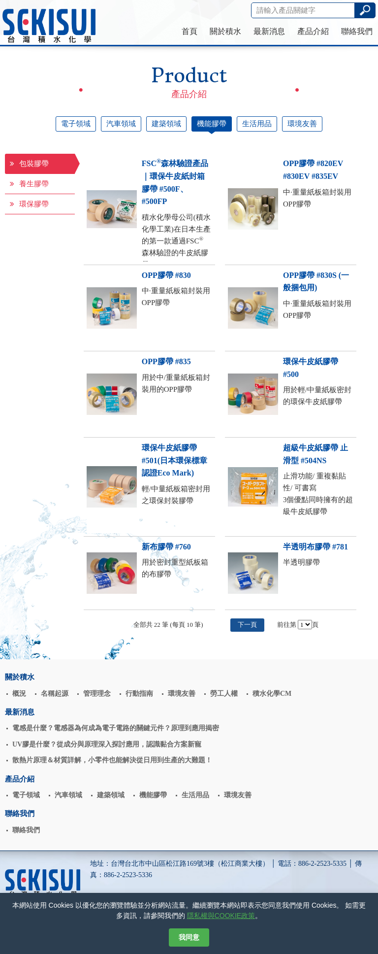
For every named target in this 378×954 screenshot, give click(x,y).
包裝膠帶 (29, 164)
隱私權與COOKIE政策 (221, 916)
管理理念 (97, 693)
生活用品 (257, 124)
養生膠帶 (29, 184)
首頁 (189, 31)
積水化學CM (271, 693)
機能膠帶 (211, 124)
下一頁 (247, 624)
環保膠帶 (29, 204)
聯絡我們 (357, 31)
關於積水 (225, 31)
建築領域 (166, 124)
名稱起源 (54, 693)
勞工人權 (224, 693)
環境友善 (302, 124)
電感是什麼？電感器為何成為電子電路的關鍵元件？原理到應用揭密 (115, 728)
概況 (19, 693)
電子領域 (76, 124)
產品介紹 (313, 31)
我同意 (189, 937)
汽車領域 (121, 124)
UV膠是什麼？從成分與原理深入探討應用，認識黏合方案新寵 (106, 744)
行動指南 (139, 693)
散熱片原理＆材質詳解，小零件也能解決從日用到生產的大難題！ (112, 760)
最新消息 (269, 31)
